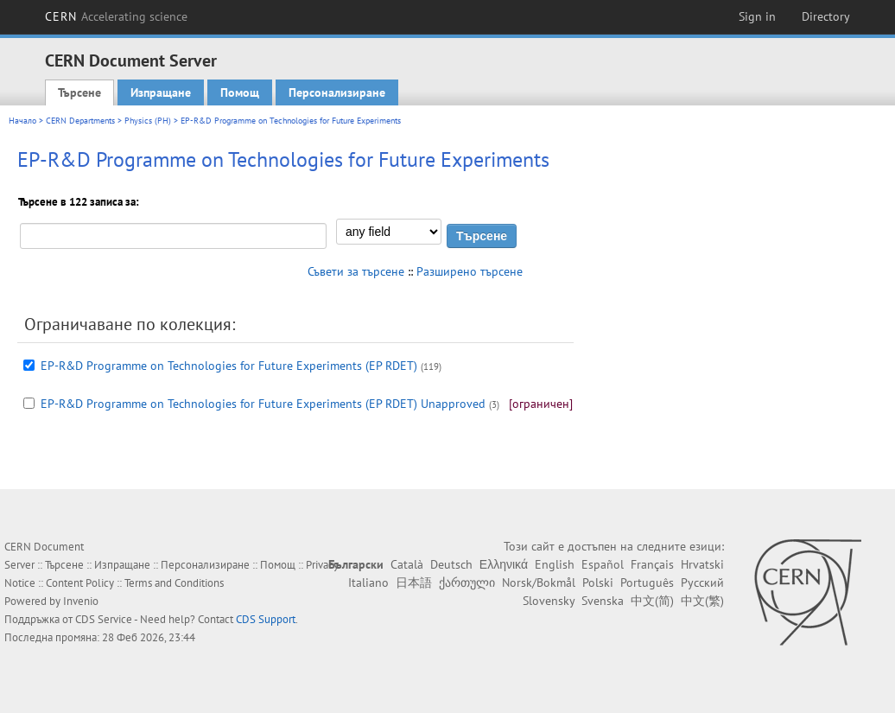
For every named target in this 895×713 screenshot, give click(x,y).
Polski (597, 582)
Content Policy (80, 583)
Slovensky (548, 600)
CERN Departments (80, 120)
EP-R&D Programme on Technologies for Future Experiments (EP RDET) (229, 365)
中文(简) (652, 600)
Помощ (239, 92)
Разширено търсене (469, 271)
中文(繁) (702, 600)
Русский (702, 582)
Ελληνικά (503, 564)
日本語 (414, 582)
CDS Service (103, 619)
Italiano (368, 582)
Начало (22, 120)
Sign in (757, 16)
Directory (826, 16)
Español (602, 564)
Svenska (602, 600)
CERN (116, 16)
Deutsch (451, 564)
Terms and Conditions (174, 583)
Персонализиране (337, 92)
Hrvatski (702, 564)
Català (406, 564)
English (554, 564)
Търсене (79, 92)
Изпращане (160, 92)
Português (647, 582)
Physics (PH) (147, 120)
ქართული (467, 582)
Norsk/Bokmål (538, 582)
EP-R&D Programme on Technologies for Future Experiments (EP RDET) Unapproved (263, 403)
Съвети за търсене (356, 271)
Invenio (80, 601)
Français (652, 564)
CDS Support (265, 619)
